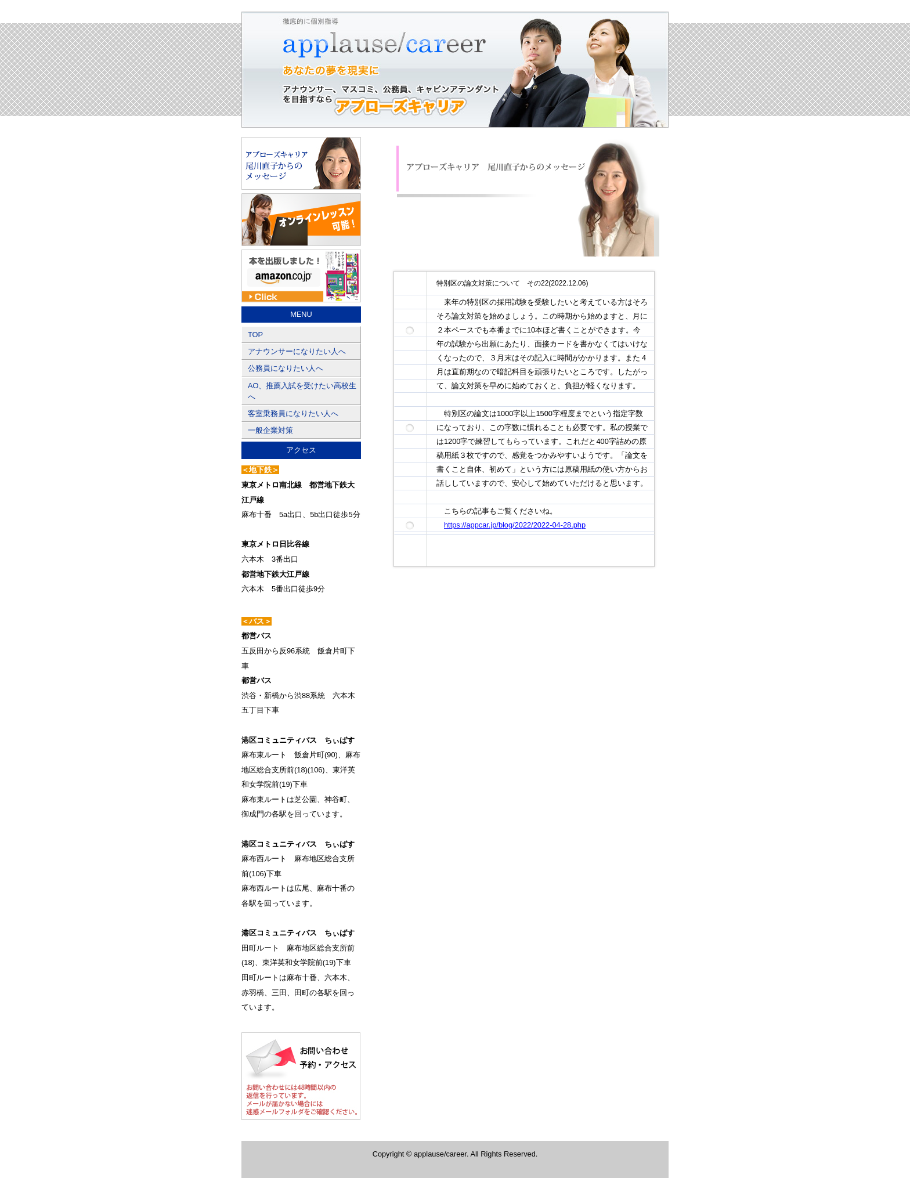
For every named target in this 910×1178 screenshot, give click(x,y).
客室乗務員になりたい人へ (293, 413)
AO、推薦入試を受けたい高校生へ (302, 391)
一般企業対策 (270, 430)
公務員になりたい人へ (285, 368)
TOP (255, 334)
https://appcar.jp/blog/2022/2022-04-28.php (515, 525)
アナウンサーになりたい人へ (297, 351)
